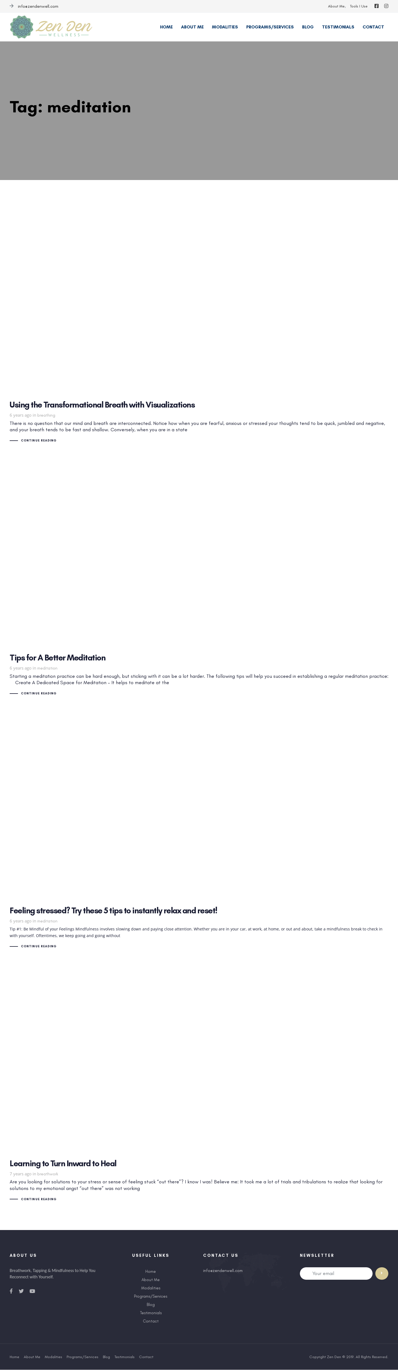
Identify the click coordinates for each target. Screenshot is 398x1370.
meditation (47, 668)
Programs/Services (150, 1296)
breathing (46, 415)
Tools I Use (359, 6)
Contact (151, 1321)
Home (150, 1271)
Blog (151, 1304)
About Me (336, 6)
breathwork (47, 1174)
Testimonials (151, 1313)
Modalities (150, 1288)
